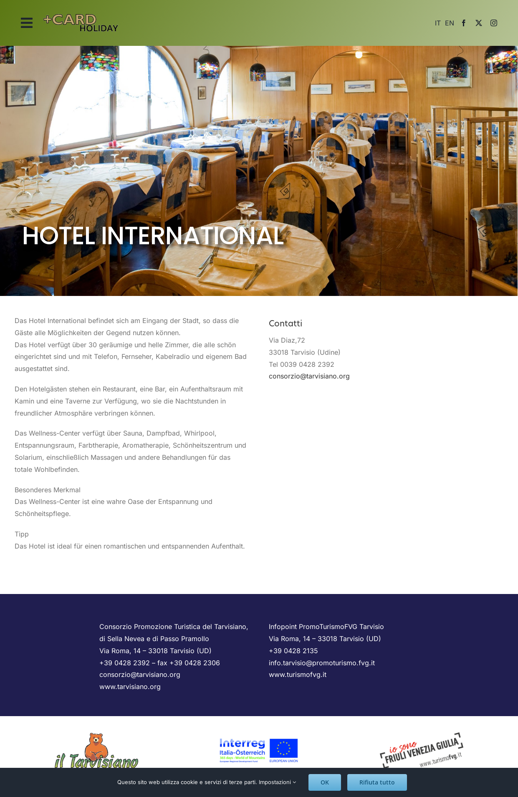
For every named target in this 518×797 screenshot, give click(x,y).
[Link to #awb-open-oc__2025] (27, 23)
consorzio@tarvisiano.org (309, 376)
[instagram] (493, 23)
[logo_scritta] (81, 12)
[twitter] (478, 23)
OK (325, 782)
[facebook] (463, 23)
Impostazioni (277, 782)
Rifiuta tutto (377, 782)
